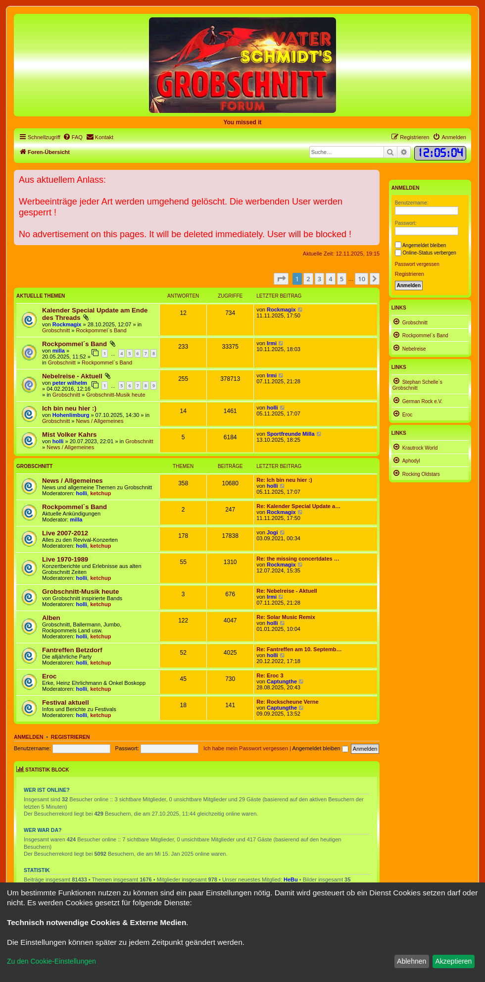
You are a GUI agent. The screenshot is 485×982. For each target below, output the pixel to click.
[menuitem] (73, 137)
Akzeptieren (453, 961)
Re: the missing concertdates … (298, 559)
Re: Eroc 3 (269, 675)
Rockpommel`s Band (101, 330)
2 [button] (308, 278)
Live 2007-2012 (65, 533)
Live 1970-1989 (65, 559)
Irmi (272, 343)
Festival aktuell (65, 702)
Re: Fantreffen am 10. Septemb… (298, 649)
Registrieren (70, 737)
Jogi (272, 532)
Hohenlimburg (71, 415)
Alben (51, 617)
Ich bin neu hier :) (69, 408)
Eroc (49, 676)
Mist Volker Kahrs (69, 434)
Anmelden (29, 737)
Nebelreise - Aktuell (72, 376)
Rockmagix (67, 324)
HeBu (291, 879)
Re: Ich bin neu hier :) (284, 480)
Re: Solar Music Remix (285, 617)
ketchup (100, 493)
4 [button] (330, 278)
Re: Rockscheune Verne (287, 702)
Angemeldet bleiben (320, 748)
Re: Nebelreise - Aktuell (286, 591)
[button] (281, 279)
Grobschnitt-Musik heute (115, 395)
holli (272, 408)
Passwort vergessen (417, 264)
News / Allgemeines (99, 421)
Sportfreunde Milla (291, 434)
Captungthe (282, 681)
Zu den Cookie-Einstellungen (51, 961)
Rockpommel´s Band (74, 344)
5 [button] (341, 278)
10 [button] (361, 278)
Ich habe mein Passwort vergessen (245, 748)
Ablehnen (411, 961)
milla (58, 351)
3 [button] (319, 278)
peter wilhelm (69, 383)
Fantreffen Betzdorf (72, 650)
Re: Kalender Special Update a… (298, 506)
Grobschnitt (56, 330)
